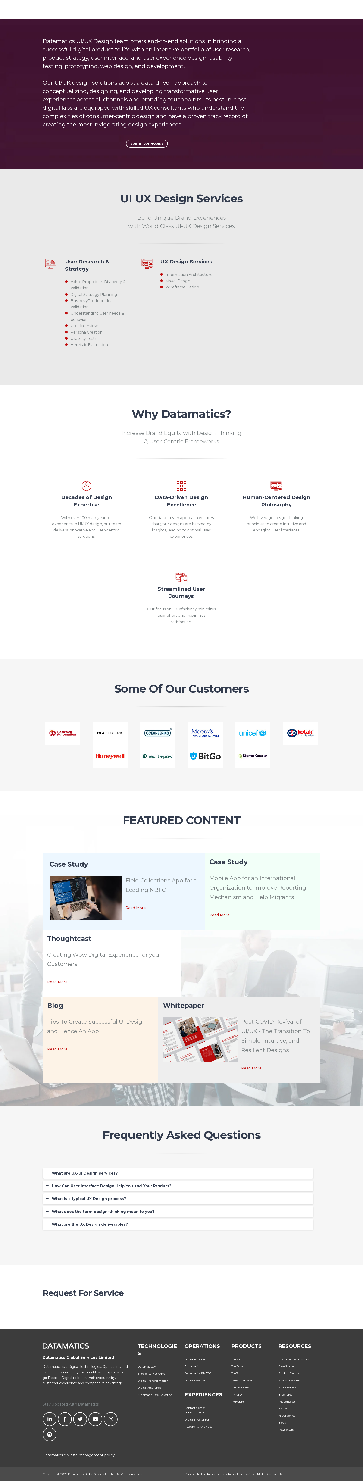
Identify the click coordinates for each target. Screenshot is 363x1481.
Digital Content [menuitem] (195, 1380)
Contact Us (274, 1474)
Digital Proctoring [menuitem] (197, 1419)
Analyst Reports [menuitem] (289, 1380)
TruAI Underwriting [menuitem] (244, 1380)
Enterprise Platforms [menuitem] (151, 1373)
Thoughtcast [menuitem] (286, 1401)
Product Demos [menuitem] (288, 1373)
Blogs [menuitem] (282, 1422)
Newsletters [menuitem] (286, 1429)
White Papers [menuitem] (287, 1387)
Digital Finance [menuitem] (195, 1359)
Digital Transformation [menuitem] (153, 1380)
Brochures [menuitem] (285, 1394)
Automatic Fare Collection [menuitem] (155, 1395)
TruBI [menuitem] (235, 1373)
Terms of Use (246, 1474)
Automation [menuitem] (193, 1366)
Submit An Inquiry (147, 143)
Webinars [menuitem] (284, 1408)
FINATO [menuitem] (236, 1394)
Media (261, 1474)
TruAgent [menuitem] (237, 1401)
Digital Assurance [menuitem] (149, 1387)
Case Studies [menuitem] (286, 1366)
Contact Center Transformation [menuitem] (195, 1410)
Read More (135, 908)
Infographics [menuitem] (286, 1415)
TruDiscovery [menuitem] (240, 1387)
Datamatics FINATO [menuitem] (198, 1373)
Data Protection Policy (200, 1474)
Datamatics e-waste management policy (79, 1455)
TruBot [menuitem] (236, 1359)
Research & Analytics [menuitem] (198, 1426)
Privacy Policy (226, 1474)
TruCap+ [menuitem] (237, 1366)
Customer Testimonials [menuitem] (293, 1359)
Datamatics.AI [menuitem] (147, 1366)
